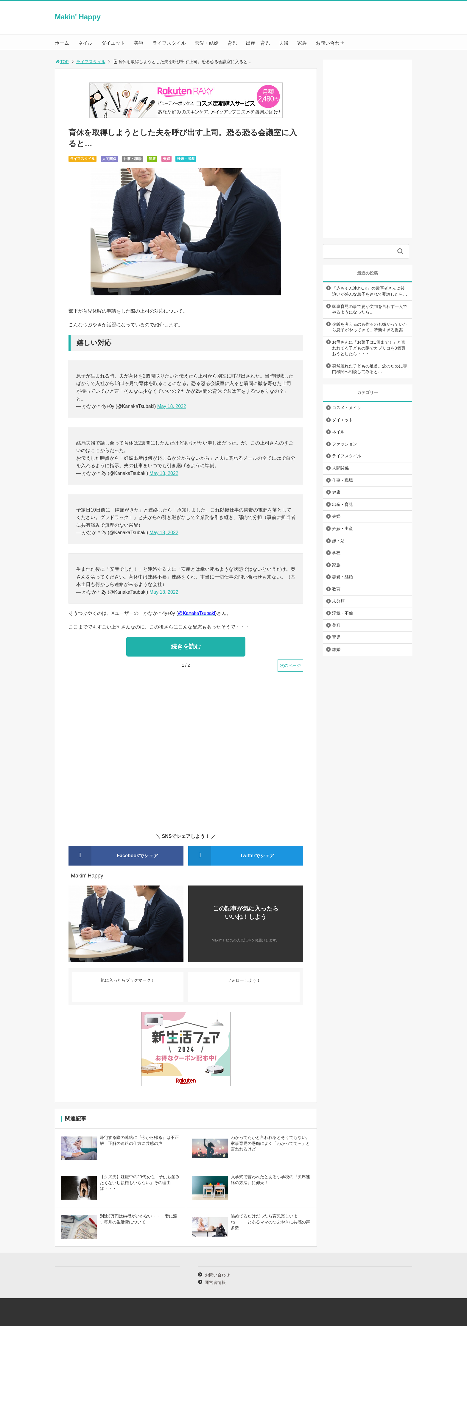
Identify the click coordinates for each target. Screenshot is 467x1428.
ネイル (85, 43)
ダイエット (113, 43)
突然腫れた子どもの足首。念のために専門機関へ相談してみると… (369, 369)
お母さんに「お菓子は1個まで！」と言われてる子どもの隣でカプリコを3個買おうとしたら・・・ (368, 348)
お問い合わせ (330, 43)
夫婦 (283, 43)
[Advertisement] (186, 756)
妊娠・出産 (186, 159)
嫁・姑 (338, 540)
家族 (302, 43)
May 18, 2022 (171, 406)
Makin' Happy (78, 17)
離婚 (336, 649)
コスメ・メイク (346, 407)
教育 (336, 589)
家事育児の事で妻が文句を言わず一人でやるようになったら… (369, 309)
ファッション (344, 444)
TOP (62, 61)
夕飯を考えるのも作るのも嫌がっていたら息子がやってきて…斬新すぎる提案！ (369, 327)
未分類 (338, 601)
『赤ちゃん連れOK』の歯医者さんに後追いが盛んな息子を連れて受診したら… (369, 291)
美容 (139, 43)
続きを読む (186, 646)
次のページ (290, 665)
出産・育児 (258, 43)
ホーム (62, 43)
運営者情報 (215, 1282)
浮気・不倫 (342, 613)
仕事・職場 (132, 159)
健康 (152, 159)
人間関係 (109, 159)
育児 (232, 43)
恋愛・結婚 (207, 43)
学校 (336, 552)
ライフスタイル (169, 43)
